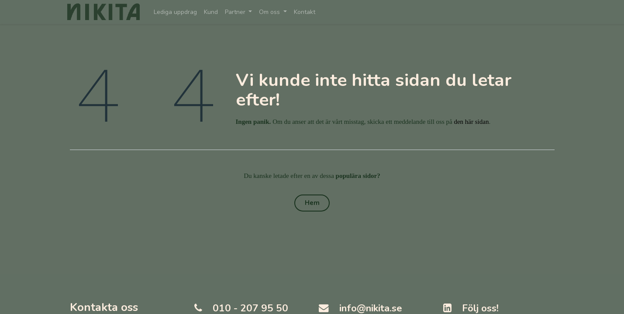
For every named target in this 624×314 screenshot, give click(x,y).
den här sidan (471, 121)
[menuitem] (177, 12)
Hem (312, 202)
